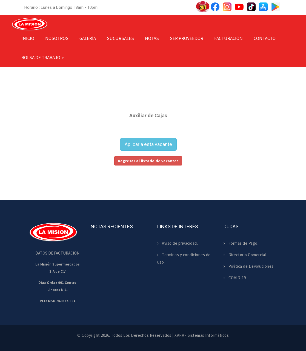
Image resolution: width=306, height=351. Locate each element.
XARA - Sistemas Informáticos (202, 335)
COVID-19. (235, 277)
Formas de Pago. (241, 243)
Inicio (27, 38)
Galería (87, 38)
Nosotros (56, 38)
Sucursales (120, 38)
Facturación (228, 38)
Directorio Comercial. (245, 254)
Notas (152, 38)
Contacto (265, 38)
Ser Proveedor (186, 38)
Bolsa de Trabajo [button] (42, 58)
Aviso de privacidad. (177, 243)
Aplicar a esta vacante (148, 144)
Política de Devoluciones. (249, 266)
